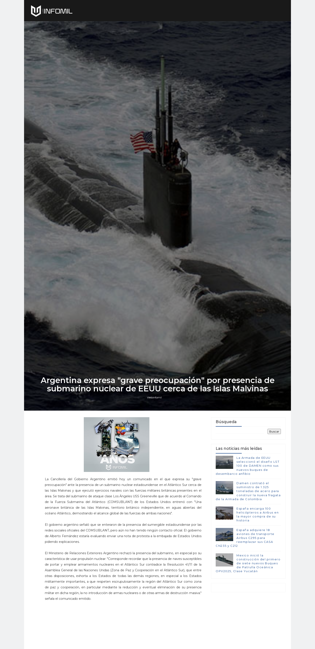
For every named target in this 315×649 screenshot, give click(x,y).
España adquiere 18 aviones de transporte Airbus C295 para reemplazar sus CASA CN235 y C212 (245, 538)
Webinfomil (154, 397)
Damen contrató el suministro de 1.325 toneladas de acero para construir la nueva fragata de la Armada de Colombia (248, 491)
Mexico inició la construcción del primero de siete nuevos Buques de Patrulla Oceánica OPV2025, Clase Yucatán (248, 563)
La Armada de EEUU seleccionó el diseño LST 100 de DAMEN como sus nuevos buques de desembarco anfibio (247, 465)
